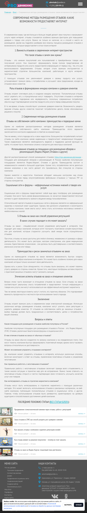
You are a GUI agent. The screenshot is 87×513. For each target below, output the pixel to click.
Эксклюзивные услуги (14, 487)
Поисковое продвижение (15, 470)
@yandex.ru (57, 2)
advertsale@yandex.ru (50, 474)
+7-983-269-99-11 (48, 468)
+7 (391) (56, 5)
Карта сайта (8, 498)
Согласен (79, 505)
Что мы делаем (10, 468)
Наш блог (7, 489)
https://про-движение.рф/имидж (67, 157)
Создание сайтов (12, 484)
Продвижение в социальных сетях (18, 478)
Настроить (68, 505)
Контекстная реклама (14, 473)
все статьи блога (59, 402)
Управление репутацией (15, 481)
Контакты (8, 495)
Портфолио (8, 492)
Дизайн (9, 476)
